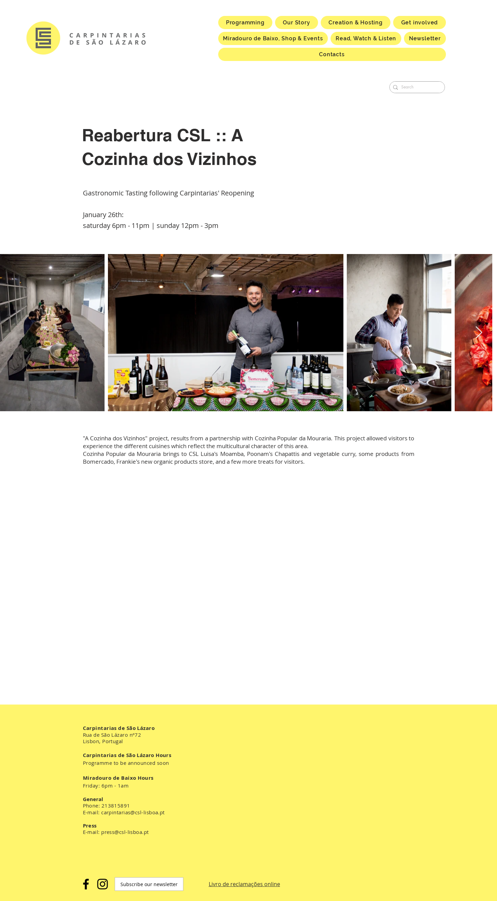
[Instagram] (102, 884)
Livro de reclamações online (244, 884)
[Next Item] (479, 332)
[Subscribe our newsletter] (149, 884)
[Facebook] (86, 884)
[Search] (415, 87)
